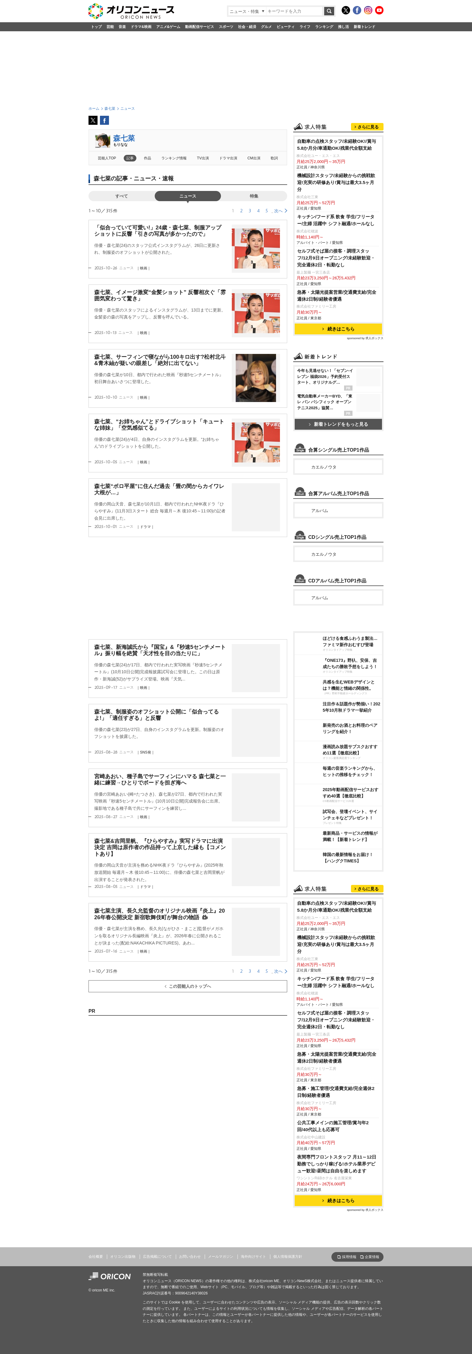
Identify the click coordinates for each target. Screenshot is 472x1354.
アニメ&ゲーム (168, 27)
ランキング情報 (174, 158)
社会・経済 (247, 27)
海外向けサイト (253, 1256)
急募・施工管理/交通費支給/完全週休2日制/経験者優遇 (335, 1092)
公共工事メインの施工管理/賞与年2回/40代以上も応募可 (333, 1126)
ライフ (305, 27)
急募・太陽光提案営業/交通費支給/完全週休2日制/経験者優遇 (337, 296)
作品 (147, 158)
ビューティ (286, 27)
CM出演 (253, 158)
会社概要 (95, 1256)
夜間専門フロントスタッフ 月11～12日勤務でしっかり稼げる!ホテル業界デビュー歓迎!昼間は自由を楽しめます (336, 1163)
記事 (130, 158)
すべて (121, 196)
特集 (254, 196)
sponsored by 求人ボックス (365, 338)
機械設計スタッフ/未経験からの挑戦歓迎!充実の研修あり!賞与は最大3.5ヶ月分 (336, 182)
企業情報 (372, 1257)
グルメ (266, 27)
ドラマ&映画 (141, 27)
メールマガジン (220, 1256)
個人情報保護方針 (287, 1256)
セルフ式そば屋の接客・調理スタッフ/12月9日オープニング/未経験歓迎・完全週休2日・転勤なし (336, 257)
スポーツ (226, 27)
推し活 (343, 27)
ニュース (187, 196)
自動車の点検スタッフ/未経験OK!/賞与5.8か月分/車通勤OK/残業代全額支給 (336, 145)
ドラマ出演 (228, 158)
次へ (278, 210)
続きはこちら (338, 328)
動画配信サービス (199, 27)
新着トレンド (364, 27)
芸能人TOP (107, 158)
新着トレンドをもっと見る (338, 424)
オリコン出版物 (122, 1256)
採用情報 (349, 1257)
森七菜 (124, 138)
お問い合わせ (190, 1256)
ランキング (324, 27)
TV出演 (203, 158)
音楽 (122, 27)
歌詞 (274, 158)
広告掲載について (157, 1256)
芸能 (110, 27)
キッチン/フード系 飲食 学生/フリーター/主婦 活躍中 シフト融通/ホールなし (335, 220)
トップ (96, 27)
